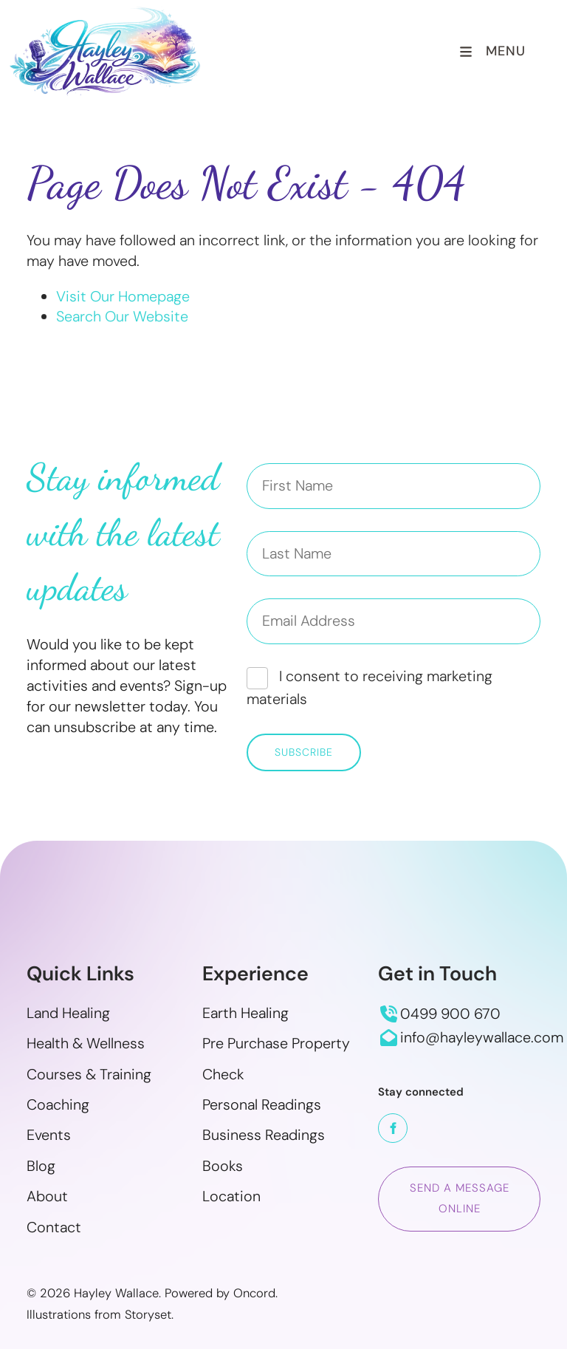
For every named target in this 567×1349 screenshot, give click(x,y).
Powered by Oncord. (221, 1293)
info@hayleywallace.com (481, 1037)
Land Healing (68, 1012)
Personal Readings (261, 1104)
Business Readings (263, 1134)
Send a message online (453, 1176)
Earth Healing (245, 1012)
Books (222, 1165)
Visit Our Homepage (123, 296)
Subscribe (304, 752)
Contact (54, 1227)
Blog (41, 1165)
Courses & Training (89, 1074)
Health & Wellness (86, 1043)
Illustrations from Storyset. (100, 1314)
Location (231, 1196)
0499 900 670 (450, 1013)
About (47, 1196)
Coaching (58, 1104)
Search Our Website (122, 317)
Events (49, 1134)
